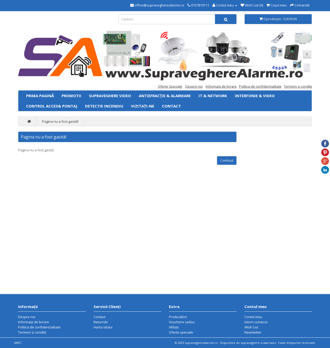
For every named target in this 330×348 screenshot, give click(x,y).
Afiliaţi (174, 327)
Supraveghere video (110, 95)
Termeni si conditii (298, 86)
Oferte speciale (181, 332)
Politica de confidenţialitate (260, 86)
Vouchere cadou (182, 322)
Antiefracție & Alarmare (165, 95)
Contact (171, 106)
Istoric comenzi (256, 322)
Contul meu (253, 316)
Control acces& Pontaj (51, 106)
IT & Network (213, 95)
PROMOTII (71, 95)
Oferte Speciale (170, 86)
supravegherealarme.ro (202, 343)
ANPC (18, 343)
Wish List (251, 327)
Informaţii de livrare (221, 86)
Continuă (226, 160)
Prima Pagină (40, 95)
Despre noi (194, 86)
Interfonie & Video (255, 95)
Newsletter (252, 332)
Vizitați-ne (142, 106)
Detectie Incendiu (104, 106)
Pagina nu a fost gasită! (60, 121)
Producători (178, 316)
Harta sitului (103, 327)
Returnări (101, 322)
